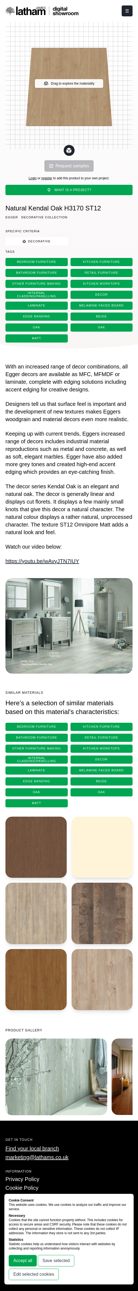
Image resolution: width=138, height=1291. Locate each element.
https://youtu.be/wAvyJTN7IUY (42, 561)
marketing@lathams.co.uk (37, 1157)
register (46, 178)
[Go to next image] (121, 1079)
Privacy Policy (22, 1179)
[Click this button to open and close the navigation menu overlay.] (127, 10)
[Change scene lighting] (69, 150)
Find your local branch (32, 1149)
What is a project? (69, 190)
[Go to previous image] (16, 1079)
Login (32, 178)
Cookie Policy (21, 1188)
